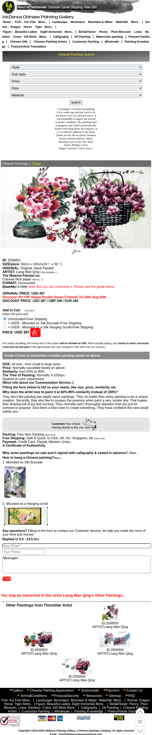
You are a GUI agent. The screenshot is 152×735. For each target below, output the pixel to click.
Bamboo (34, 707)
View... (70, 453)
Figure (7, 31)
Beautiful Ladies (26, 31)
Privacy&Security (66, 695)
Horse (28, 26)
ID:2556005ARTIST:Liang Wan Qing (77, 676)
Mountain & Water (100, 22)
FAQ (131, 695)
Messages (76, 564)
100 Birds (30, 36)
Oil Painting (82, 36)
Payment (112, 690)
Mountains (78, 22)
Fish (18, 22)
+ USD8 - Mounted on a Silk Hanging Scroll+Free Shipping (48, 327)
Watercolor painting (109, 36)
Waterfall (122, 22)
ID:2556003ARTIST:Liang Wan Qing (39, 649)
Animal (132, 700)
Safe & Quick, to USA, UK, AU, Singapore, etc (65, 438)
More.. (42, 22)
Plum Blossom (121, 31)
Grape (36, 163)
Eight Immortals (51, 31)
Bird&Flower (87, 31)
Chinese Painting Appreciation (52, 690)
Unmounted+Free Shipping (25, 319)
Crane (17, 36)
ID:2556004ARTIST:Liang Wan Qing (115, 649)
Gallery (18, 690)
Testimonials (90, 690)
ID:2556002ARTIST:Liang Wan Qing (110, 623)
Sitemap (115, 695)
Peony (103, 31)
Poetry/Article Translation (28, 46)
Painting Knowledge (88, 711)
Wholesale (112, 41)
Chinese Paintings (15, 163)
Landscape (59, 22)
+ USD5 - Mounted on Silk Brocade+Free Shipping (42, 323)
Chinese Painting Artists (50, 41)
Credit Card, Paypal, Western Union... (45, 442)
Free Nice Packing (36, 434)
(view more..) (86, 148)
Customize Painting (85, 41)
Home (7, 22)
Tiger (38, 26)
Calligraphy (61, 36)
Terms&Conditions (33, 695)
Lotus (138, 31)
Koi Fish (30, 22)
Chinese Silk (18, 41)
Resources (94, 695)
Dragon (15, 26)
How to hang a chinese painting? (31, 457)
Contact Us (134, 690)
